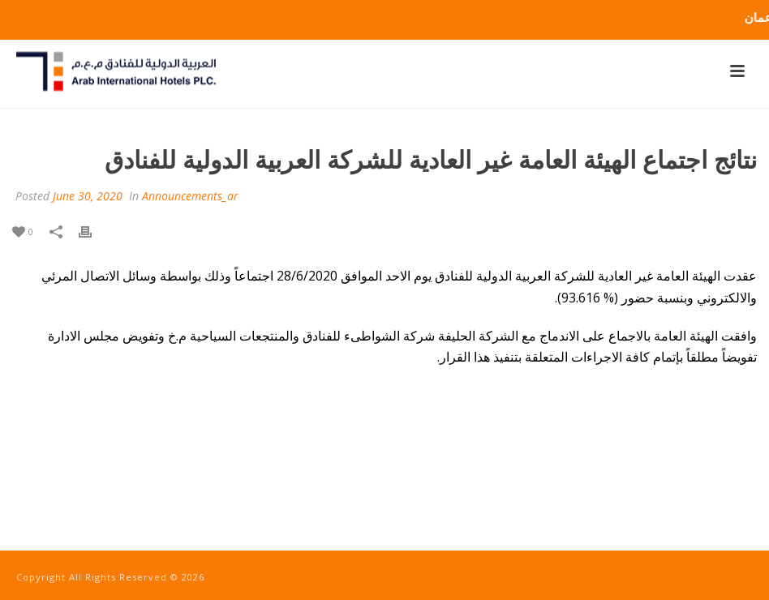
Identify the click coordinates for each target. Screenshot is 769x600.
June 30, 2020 (87, 196)
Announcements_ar (190, 196)
